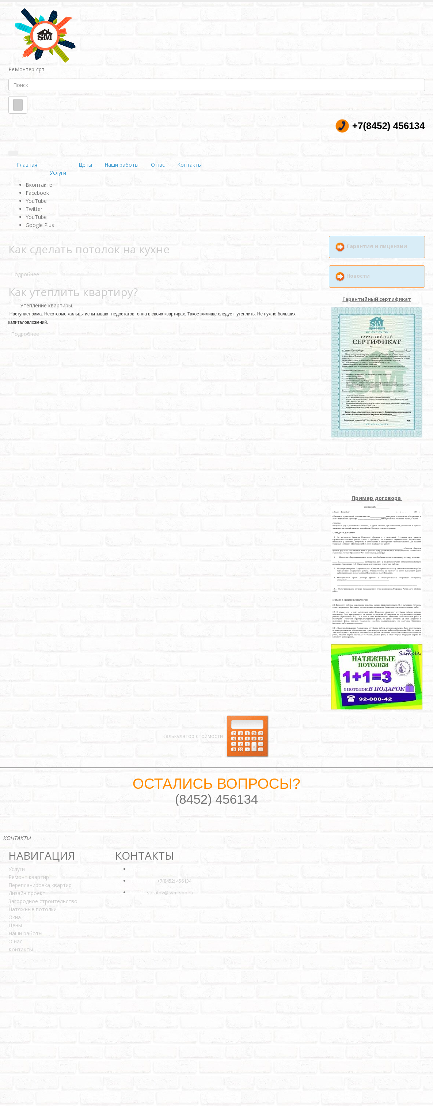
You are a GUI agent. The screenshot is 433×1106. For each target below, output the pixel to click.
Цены (85, 164)
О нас (158, 164)
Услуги (58, 172)
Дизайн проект (26, 893)
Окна (14, 917)
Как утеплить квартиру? (73, 291)
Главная (27, 164)
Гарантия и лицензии (377, 246)
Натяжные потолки (32, 909)
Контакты (189, 164)
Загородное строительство (42, 901)
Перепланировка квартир (40, 885)
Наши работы (121, 164)
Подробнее (25, 274)
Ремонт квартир (28, 877)
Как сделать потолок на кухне (89, 249)
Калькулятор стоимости (216, 735)
